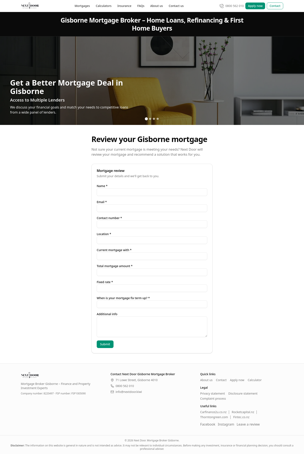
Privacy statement (212, 393)
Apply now (255, 6)
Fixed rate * (105, 282)
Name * (102, 186)
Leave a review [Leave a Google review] (248, 424)
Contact (275, 6)
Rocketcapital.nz (243, 412)
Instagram (226, 424)
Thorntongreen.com (214, 417)
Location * (104, 234)
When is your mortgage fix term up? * (123, 298)
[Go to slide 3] (154, 119)
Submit (105, 344)
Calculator (255, 380)
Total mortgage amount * (114, 266)
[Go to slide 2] (150, 119)
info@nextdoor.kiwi (126, 392)
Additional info (107, 314)
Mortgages (82, 6)
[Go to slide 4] (158, 119)
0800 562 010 (122, 386)
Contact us (176, 6)
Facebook (207, 424)
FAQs (140, 6)
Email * (102, 202)
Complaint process (213, 398)
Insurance (124, 6)
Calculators (104, 6)
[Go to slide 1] (146, 119)
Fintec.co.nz (241, 417)
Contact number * (109, 218)
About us (156, 6)
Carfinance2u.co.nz (213, 412)
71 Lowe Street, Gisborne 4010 (137, 380)
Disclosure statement (243, 393)
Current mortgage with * (114, 250)
